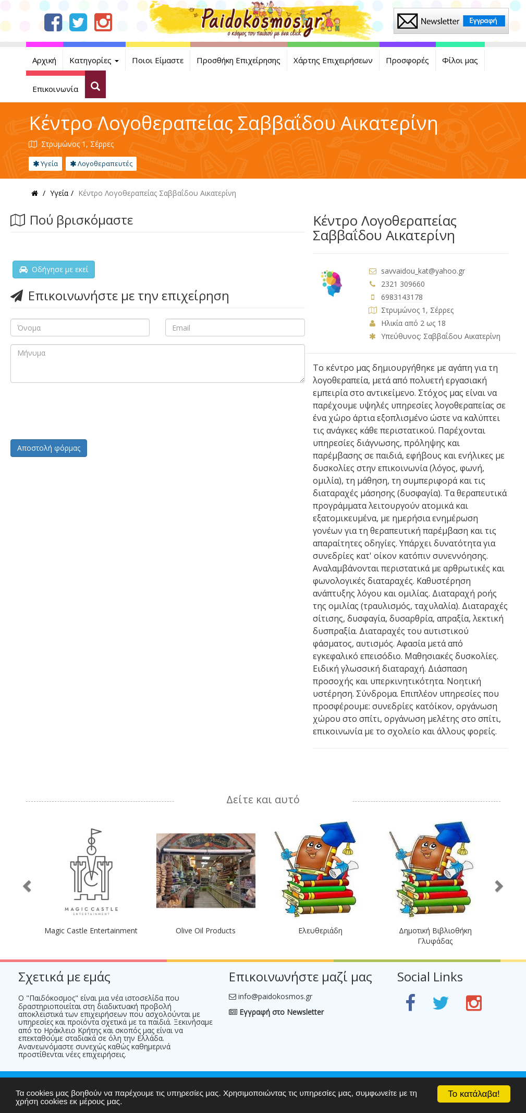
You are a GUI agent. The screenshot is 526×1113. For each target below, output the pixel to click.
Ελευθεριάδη (320, 930)
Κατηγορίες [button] (94, 60)
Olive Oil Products (206, 930)
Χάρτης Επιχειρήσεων (333, 60)
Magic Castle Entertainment (91, 930)
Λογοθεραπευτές (101, 163)
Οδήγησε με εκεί (53, 269)
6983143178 (402, 297)
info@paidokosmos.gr (275, 996)
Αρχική (44, 60)
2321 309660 (403, 284)
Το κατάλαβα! (474, 1094)
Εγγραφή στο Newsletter (276, 1012)
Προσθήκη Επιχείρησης (238, 60)
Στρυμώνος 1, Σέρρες (417, 310)
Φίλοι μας (460, 60)
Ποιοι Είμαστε (158, 60)
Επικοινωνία (55, 89)
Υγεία (45, 163)
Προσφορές (407, 60)
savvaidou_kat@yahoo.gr (423, 271)
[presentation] (89, 411)
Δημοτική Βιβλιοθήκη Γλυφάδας (435, 935)
